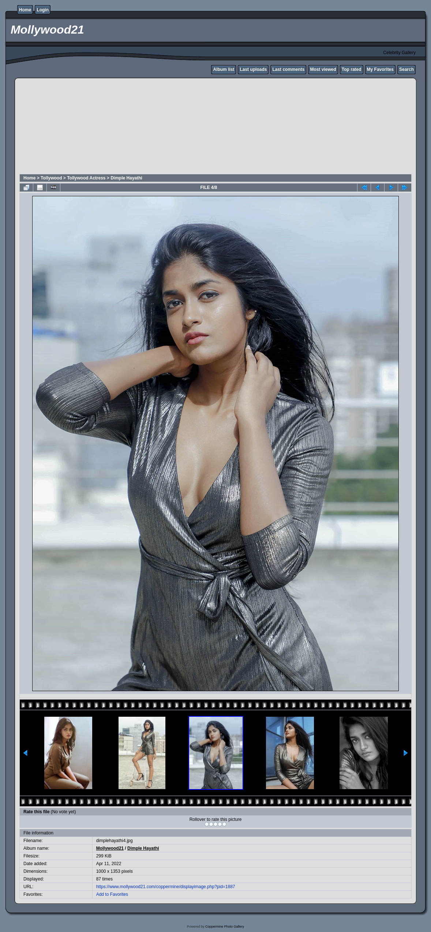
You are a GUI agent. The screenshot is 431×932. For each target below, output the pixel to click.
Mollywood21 (110, 848)
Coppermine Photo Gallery (224, 926)
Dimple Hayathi (126, 178)
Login (43, 9)
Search (406, 69)
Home (25, 9)
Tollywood (51, 178)
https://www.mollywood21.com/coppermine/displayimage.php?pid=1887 (165, 886)
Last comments (288, 69)
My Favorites (380, 69)
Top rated (351, 69)
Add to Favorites (112, 894)
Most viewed (323, 69)
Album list (223, 69)
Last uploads (253, 69)
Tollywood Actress (86, 178)
